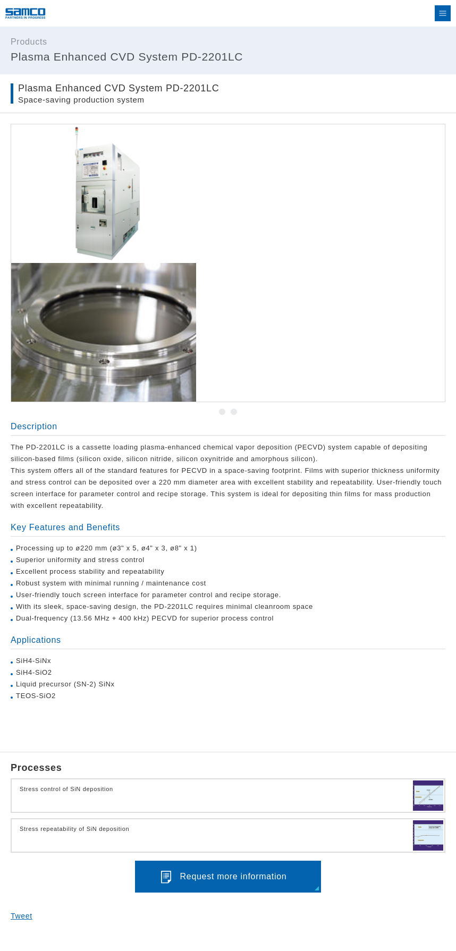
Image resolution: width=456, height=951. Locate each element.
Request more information (233, 876)
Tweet (21, 916)
